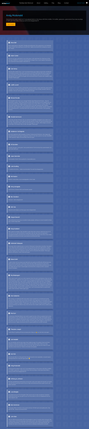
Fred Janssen (53, 350)
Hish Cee (51, 133)
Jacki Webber (15, 381)
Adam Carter (53, 43)
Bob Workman (53, 252)
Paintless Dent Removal (26, 3)
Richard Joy (52, 362)
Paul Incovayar (15, 325)
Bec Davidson (15, 133)
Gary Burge (14, 362)
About (38, 3)
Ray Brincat (52, 381)
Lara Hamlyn (53, 265)
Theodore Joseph (54, 201)
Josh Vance (14, 350)
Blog (59, 3)
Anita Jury (52, 298)
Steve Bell (14, 43)
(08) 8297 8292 (81, 3)
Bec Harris (52, 283)
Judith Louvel (53, 58)
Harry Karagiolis (54, 123)
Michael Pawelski (16, 283)
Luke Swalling (53, 111)
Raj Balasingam (15, 178)
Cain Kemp (14, 58)
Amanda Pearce (54, 325)
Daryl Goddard (53, 144)
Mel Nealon (14, 123)
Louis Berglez (15, 252)
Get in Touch (11, 24)
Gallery (46, 3)
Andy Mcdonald (15, 237)
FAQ (53, 3)
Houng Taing (14, 311)
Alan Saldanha (53, 178)
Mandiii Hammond (54, 75)
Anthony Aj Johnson (55, 237)
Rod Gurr (13, 201)
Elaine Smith (52, 160)
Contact (66, 3)
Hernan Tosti (14, 298)
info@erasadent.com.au (78, 416)
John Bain (14, 265)
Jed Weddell (14, 221)
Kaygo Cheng (53, 311)
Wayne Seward (15, 144)
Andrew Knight (53, 337)
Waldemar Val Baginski (17, 96)
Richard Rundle (15, 75)
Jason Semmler (15, 111)
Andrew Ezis (14, 337)
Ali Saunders (52, 96)
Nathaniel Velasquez (17, 160)
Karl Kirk (51, 221)
